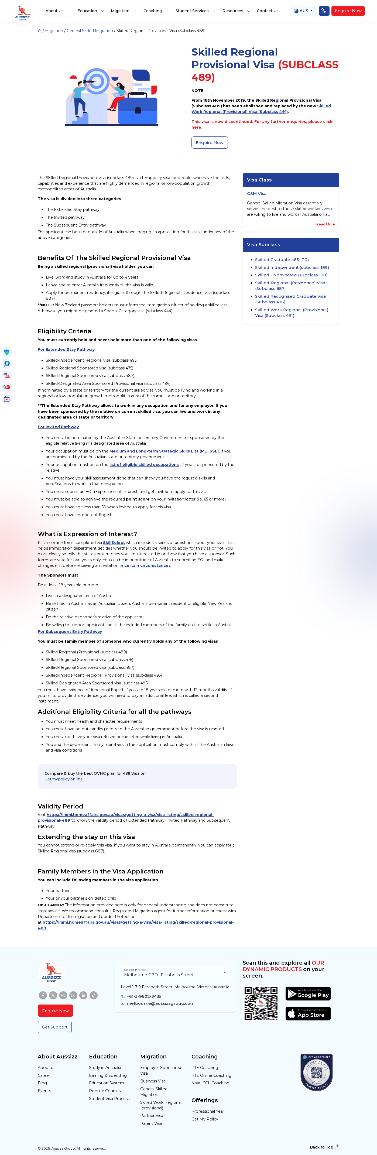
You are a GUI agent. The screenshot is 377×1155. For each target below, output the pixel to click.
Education (87, 10)
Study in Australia (105, 1067)
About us (46, 1067)
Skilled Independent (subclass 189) (292, 267)
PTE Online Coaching (211, 1075)
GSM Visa (256, 193)
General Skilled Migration (90, 30)
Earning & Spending (108, 1075)
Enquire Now (348, 10)
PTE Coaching (204, 1067)
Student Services (192, 10)
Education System (106, 1083)
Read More (325, 224)
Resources (232, 10)
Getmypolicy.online (63, 779)
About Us (55, 10)
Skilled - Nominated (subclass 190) (291, 274)
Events (44, 1090)
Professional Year (207, 1111)
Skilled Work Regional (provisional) (160, 1105)
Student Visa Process (109, 1098)
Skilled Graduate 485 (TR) (282, 259)
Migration (120, 10)
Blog (42, 1083)
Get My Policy (204, 1119)
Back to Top (324, 1147)
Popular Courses (105, 1090)
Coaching (152, 10)
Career (44, 1075)
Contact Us (268, 10)
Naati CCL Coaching (210, 1083)
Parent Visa (151, 1123)
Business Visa (153, 1081)
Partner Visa (151, 1115)
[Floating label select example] (176, 972)
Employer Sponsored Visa (160, 1070)
